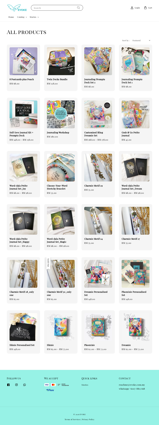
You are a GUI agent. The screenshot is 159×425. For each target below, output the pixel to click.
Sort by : (126, 40)
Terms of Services (72, 419)
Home (11, 17)
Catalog (20, 17)
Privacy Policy (88, 419)
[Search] (78, 7)
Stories (33, 17)
